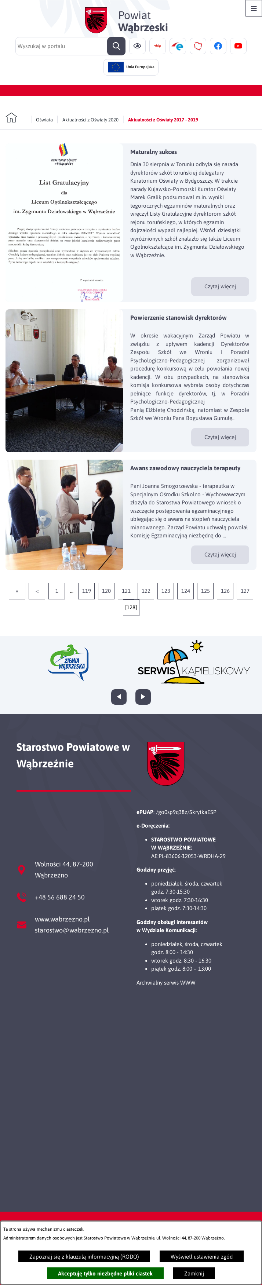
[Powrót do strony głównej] (16, 118)
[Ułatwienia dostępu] (137, 46)
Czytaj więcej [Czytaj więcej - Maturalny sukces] (220, 286)
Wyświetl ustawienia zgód (202, 1256)
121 (126, 591)
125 (205, 591)
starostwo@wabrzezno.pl (72, 930)
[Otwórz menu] (253, 8)
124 (185, 591)
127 (245, 591)
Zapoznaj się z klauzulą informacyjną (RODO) (84, 1256)
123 (165, 591)
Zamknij (194, 1273)
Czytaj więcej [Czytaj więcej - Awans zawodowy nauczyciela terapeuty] (220, 554)
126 (225, 591)
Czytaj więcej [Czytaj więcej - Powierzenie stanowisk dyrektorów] (220, 437)
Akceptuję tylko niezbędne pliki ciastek (105, 1273)
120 (106, 591)
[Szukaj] (116, 46)
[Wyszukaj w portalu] (70, 46)
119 (86, 591)
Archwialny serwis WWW (166, 982)
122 (146, 591)
